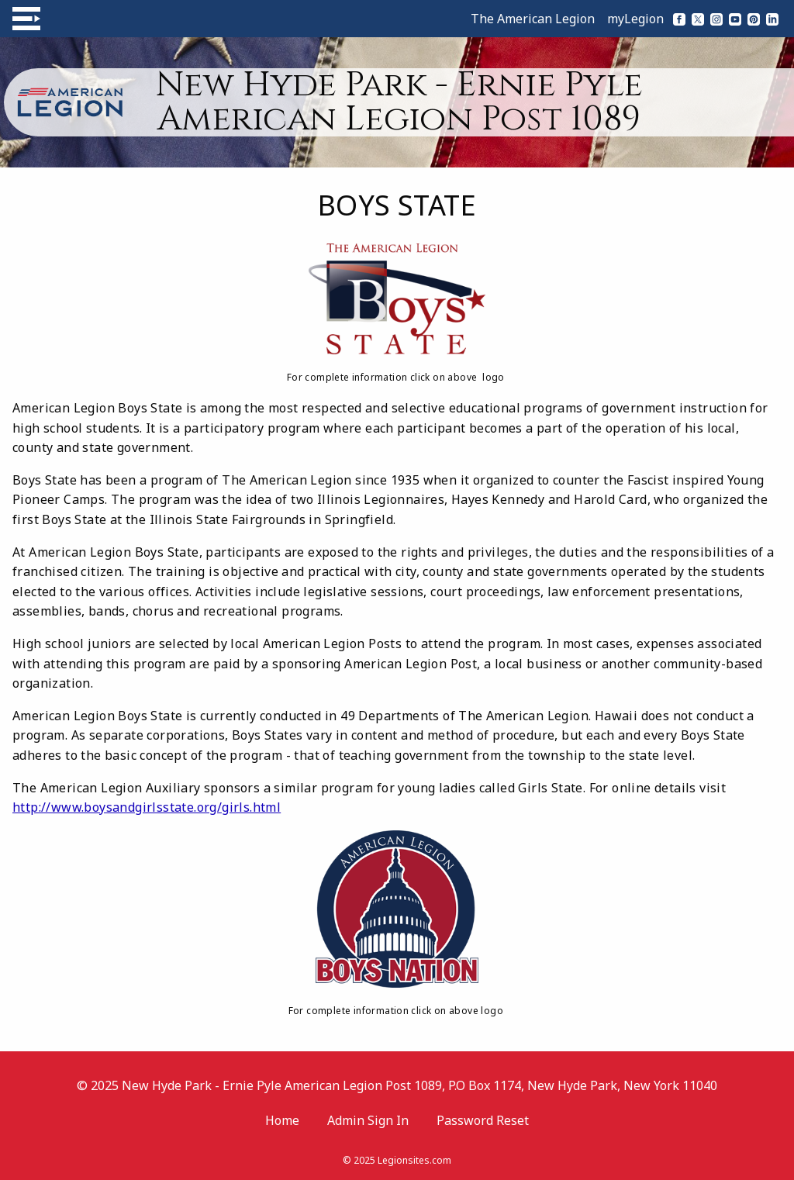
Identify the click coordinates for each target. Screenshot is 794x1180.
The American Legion (533, 18)
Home (282, 1120)
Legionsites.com (414, 1160)
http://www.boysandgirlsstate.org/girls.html (146, 807)
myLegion (635, 18)
